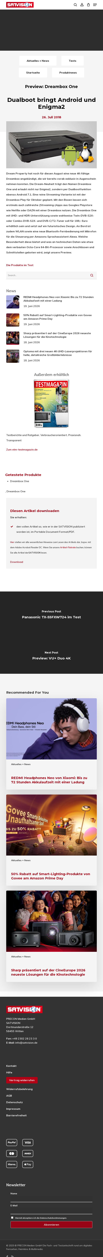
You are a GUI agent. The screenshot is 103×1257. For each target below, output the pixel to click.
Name (13, 1193)
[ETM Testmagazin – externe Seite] (51, 429)
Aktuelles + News (20, 764)
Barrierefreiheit (16, 1115)
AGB (9, 1095)
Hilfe (9, 1072)
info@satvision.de (26, 1042)
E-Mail (14, 1205)
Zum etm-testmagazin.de (21, 449)
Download (16, 562)
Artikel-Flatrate (68, 547)
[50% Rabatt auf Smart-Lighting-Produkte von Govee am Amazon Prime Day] (51, 840)
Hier (12, 542)
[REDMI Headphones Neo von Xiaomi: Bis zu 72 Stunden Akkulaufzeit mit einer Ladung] (51, 744)
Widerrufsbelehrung (19, 1089)
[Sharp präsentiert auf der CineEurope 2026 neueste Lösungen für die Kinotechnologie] (51, 936)
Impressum (13, 1108)
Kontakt (11, 1065)
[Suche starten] (92, 275)
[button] (95, 4)
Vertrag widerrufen (22, 1080)
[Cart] (88, 5)
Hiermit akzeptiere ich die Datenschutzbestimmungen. (41, 1218)
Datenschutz (14, 1102)
